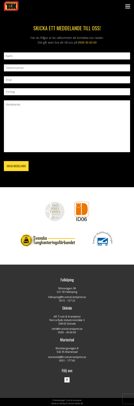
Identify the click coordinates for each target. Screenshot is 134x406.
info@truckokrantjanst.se (67, 329)
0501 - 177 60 (67, 360)
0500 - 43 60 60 (67, 332)
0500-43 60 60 (87, 42)
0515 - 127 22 (67, 300)
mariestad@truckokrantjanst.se (67, 357)
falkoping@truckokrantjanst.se (67, 297)
